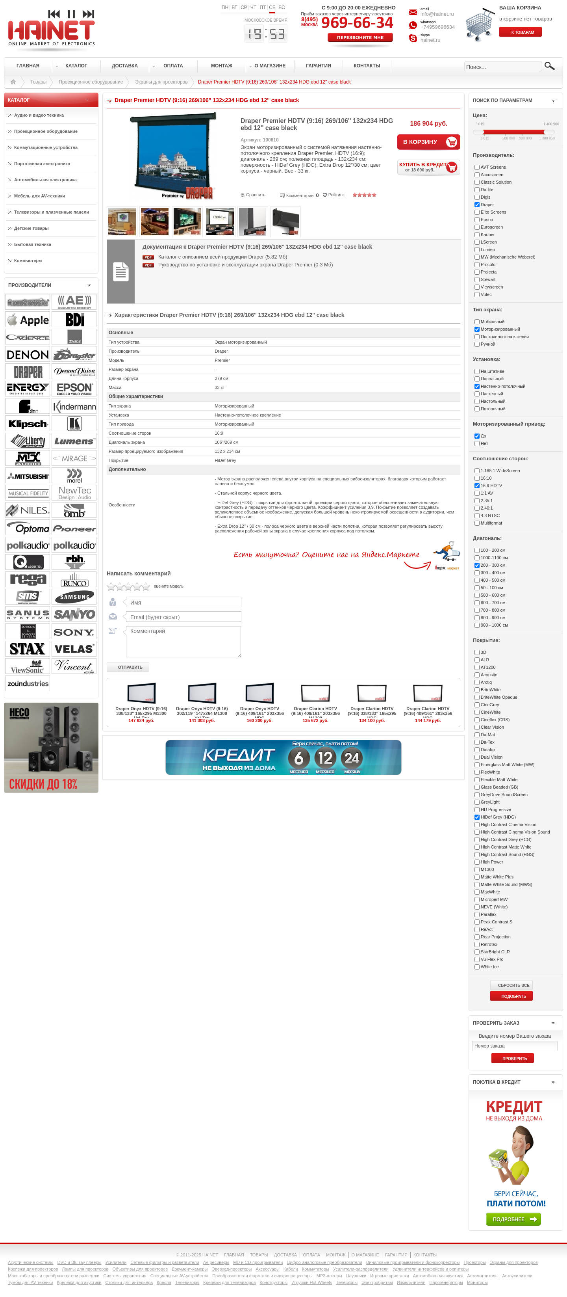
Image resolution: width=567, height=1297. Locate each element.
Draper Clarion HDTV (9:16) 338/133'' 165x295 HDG (372, 713)
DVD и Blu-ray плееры (79, 1262)
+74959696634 (438, 27)
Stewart (488, 279)
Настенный (492, 393)
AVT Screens (493, 167)
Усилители (115, 1262)
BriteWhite (491, 689)
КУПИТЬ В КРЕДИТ (429, 167)
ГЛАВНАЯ (234, 1254)
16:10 (486, 478)
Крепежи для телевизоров (229, 1282)
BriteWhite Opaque (499, 697)
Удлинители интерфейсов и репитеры (431, 1269)
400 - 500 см (493, 580)
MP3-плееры (329, 1275)
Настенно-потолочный (503, 386)
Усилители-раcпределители (361, 1269)
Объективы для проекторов (140, 1269)
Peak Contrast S (496, 921)
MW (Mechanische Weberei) (508, 257)
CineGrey (490, 704)
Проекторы (474, 1262)
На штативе (492, 371)
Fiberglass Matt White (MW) (507, 764)
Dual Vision (491, 757)
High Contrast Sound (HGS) (507, 854)
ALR (485, 659)
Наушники (356, 1275)
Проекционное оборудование (91, 82)
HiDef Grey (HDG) (498, 817)
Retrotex (489, 944)
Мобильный (492, 321)
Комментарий (181, 641)
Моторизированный (500, 329)
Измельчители (411, 1282)
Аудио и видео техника (39, 115)
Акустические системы (30, 1262)
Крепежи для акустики (79, 1282)
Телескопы (347, 1282)
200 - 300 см (493, 565)
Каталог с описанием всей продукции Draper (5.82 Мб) (222, 257)
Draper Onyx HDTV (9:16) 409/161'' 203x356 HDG (259, 713)
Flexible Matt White (499, 779)
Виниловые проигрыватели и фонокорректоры (413, 1262)
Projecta (489, 272)
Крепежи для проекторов (33, 1269)
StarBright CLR (495, 951)
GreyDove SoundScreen (504, 794)
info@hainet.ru (437, 14)
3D (483, 652)
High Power (492, 862)
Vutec (486, 294)
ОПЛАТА (311, 1254)
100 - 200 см (493, 550)
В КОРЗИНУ (420, 141)
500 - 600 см (493, 595)
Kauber (488, 234)
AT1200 (488, 667)
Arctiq (486, 682)
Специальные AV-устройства (179, 1275)
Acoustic (489, 674)
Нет (484, 443)
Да (483, 436)
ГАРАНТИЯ (396, 1254)
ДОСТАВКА (285, 1254)
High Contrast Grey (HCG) (506, 839)
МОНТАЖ (336, 1254)
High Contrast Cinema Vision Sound (515, 832)
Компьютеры (28, 260)
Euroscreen (492, 227)
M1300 (487, 869)
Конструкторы (274, 1282)
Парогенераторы (446, 1282)
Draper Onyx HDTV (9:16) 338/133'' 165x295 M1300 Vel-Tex (141, 713)
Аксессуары (267, 1269)
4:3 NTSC (490, 515)
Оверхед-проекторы (231, 1269)
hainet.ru (431, 40)
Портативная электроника (42, 163)
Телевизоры (187, 1282)
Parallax (489, 914)
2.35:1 (487, 500)
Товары (38, 82)
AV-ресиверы (216, 1262)
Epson (487, 219)
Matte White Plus (497, 877)
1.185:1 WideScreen (500, 470)
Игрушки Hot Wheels (311, 1282)
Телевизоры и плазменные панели (51, 212)
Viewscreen (492, 287)
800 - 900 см (493, 617)
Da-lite (487, 189)
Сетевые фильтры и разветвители (164, 1262)
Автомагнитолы (482, 1275)
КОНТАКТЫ (425, 1254)
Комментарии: (300, 195)
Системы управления (125, 1275)
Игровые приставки (389, 1275)
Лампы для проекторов (85, 1269)
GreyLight (490, 802)
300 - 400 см (493, 572)
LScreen (489, 242)
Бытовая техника (32, 244)
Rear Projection (496, 936)
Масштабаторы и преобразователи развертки (54, 1275)
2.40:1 (487, 508)
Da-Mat (488, 734)
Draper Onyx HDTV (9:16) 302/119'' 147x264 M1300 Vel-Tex (202, 713)
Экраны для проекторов (161, 82)
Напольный (492, 378)
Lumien (488, 249)
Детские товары (31, 228)
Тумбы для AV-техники (30, 1282)
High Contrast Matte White (506, 847)
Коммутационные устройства (46, 147)
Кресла (164, 1282)
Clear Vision (492, 727)
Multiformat (491, 523)
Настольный (493, 401)
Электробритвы (377, 1282)
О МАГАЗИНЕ (365, 1254)
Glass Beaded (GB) (499, 787)
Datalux (488, 749)
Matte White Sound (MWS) (506, 884)
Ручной (488, 344)
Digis (485, 197)
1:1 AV (487, 493)
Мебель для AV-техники (39, 196)
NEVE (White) (494, 906)
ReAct (487, 929)
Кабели (291, 1269)
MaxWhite (490, 891)
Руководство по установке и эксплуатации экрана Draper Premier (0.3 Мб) (245, 265)
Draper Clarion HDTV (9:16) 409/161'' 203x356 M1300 (315, 713)
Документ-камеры (190, 1269)
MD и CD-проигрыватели (258, 1262)
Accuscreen (492, 174)
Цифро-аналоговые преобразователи (324, 1262)
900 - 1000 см (494, 625)
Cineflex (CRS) (495, 719)
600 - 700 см (493, 602)
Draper (487, 204)
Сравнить (255, 194)
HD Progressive (496, 809)
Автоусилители (517, 1275)
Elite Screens (493, 212)
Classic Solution (496, 182)
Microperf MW (494, 899)
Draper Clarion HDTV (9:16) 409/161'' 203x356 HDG (428, 713)
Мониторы (477, 1282)
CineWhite (491, 712)
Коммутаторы (315, 1269)
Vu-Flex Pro (492, 959)
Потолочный (493, 408)
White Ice (490, 966)
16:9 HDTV (491, 485)
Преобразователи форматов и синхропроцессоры (262, 1275)
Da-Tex (488, 742)
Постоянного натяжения (505, 336)
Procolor (489, 264)
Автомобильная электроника (45, 179)
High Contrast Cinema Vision (508, 824)
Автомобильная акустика (438, 1275)
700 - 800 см (493, 610)
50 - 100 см (492, 587)
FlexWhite (490, 772)
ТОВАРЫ (259, 1254)
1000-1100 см (494, 557)
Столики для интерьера (129, 1282)
